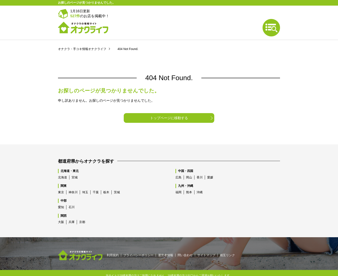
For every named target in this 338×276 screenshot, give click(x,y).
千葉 (96, 182)
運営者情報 (165, 245)
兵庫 (72, 212)
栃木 (106, 182)
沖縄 (200, 182)
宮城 (75, 167)
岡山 (189, 167)
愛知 (61, 197)
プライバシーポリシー (138, 245)
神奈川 (73, 182)
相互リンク (227, 245)
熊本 (189, 182)
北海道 (62, 167)
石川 (72, 197)
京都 (82, 212)
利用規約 (113, 245)
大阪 (61, 212)
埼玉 (85, 182)
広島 (178, 167)
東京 (61, 182)
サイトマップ (206, 245)
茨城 (117, 182)
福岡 (178, 182)
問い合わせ (185, 245)
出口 (190, 265)
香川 (200, 167)
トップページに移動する (169, 108)
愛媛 (210, 167)
